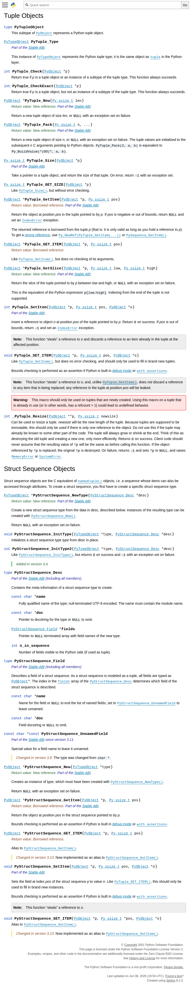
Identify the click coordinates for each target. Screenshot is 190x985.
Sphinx (170, 980)
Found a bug (173, 976)
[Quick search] (102, 5)
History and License (142, 958)
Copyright (130, 945)
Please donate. (174, 967)
